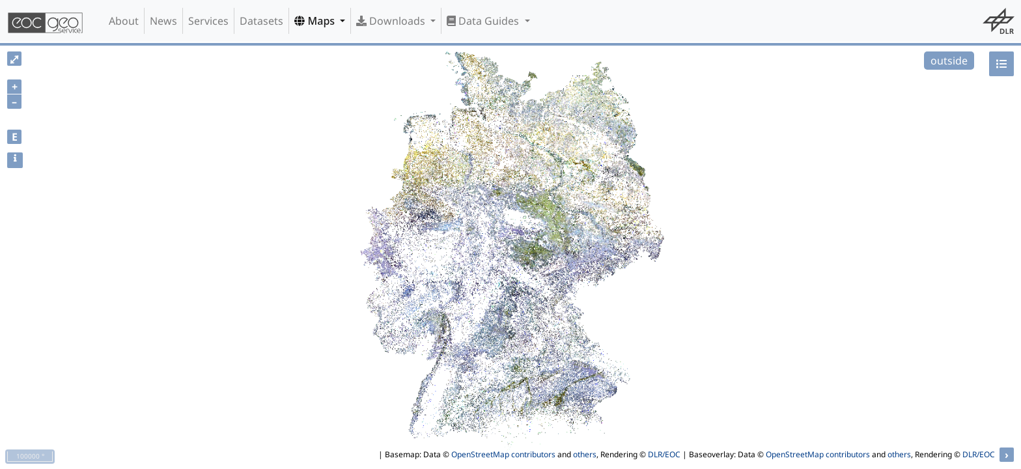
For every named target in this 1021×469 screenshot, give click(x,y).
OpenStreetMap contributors (503, 454)
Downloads (392, 21)
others (584, 454)
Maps (315, 21)
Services (208, 21)
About (124, 21)
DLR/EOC (664, 454)
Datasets (261, 21)
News (163, 21)
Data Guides (484, 21)
